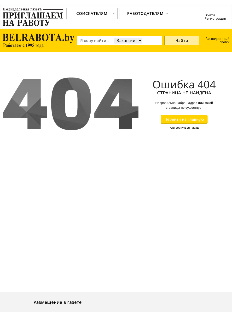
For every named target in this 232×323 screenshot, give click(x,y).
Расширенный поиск (217, 40)
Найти (181, 40)
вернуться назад (187, 127)
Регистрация (215, 18)
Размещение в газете (58, 302)
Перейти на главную (184, 119)
